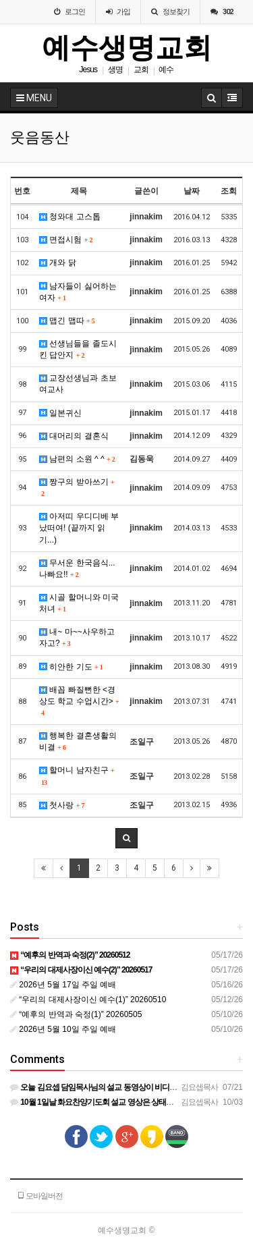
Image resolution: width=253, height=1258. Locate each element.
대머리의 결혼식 (74, 436)
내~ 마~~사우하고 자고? (77, 637)
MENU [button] (34, 97)
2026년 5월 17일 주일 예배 (63, 984)
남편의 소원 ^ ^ (77, 459)
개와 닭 (57, 262)
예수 (166, 69)
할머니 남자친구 (76, 775)
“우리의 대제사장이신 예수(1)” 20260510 (88, 999)
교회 (141, 69)
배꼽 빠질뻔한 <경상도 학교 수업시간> (79, 701)
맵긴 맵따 (67, 320)
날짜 (192, 191)
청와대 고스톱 (70, 216)
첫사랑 (61, 805)
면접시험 (65, 239)
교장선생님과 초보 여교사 (78, 383)
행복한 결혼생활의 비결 (78, 741)
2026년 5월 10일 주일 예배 (63, 1029)
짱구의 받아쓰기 (76, 487)
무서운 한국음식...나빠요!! (77, 568)
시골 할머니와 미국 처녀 (79, 603)
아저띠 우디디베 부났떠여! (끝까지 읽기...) (79, 528)
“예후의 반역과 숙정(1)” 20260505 (76, 1014)
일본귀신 (60, 413)
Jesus (88, 69)
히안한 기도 (71, 667)
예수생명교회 (127, 47)
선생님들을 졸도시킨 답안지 (78, 349)
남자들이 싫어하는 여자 (78, 291)
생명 (115, 69)
